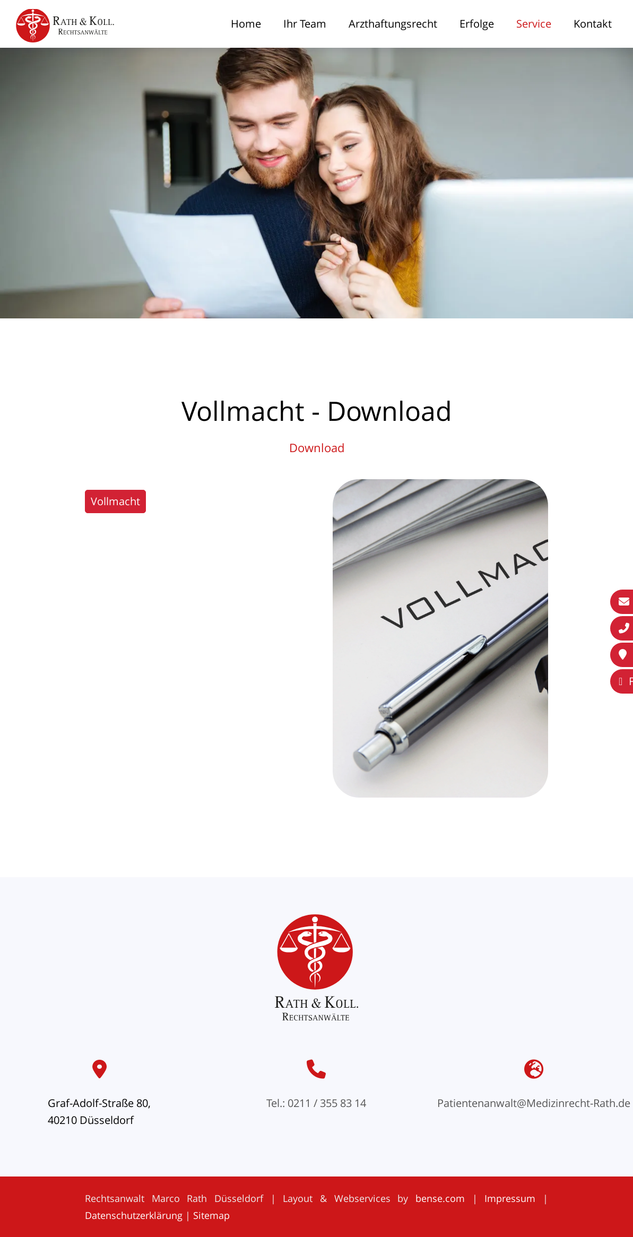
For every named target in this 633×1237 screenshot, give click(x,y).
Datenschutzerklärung (134, 1215)
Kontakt (593, 23)
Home (246, 23)
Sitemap (211, 1215)
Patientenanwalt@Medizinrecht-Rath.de (533, 1103)
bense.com (440, 1198)
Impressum (509, 1198)
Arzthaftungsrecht (393, 23)
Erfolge (476, 23)
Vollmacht (115, 501)
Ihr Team (304, 23)
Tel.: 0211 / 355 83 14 (316, 1103)
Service (533, 23)
